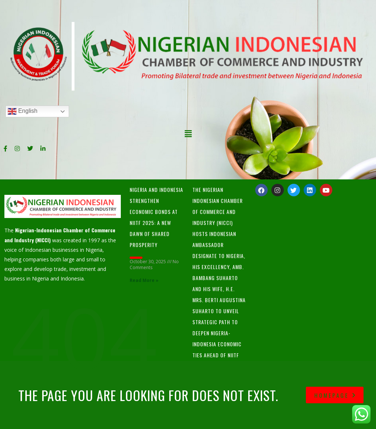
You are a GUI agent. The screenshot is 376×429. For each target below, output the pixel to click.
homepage (335, 395)
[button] (188, 133)
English (22, 111)
